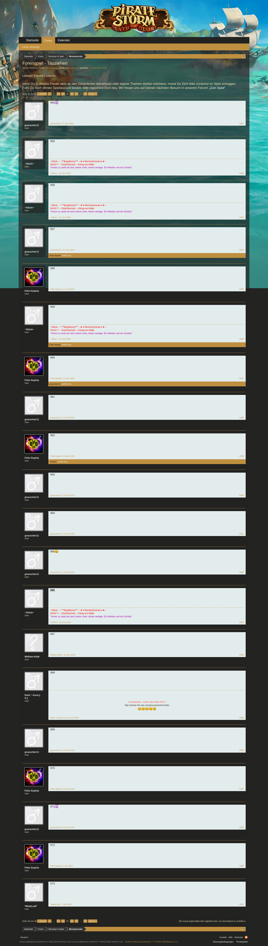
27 (76, 94)
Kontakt (223, 937)
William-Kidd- (32, 656)
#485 (241, 289)
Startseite (32, 40)
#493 (241, 622)
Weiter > (92, 94)
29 (85, 94)
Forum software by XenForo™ (97, 942)
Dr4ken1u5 (74, 68)
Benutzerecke (52, 68)
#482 (241, 173)
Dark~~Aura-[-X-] (33, 696)
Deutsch (24, 937)
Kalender (64, 40)
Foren (48, 40)
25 (67, 94)
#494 (241, 655)
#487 (241, 378)
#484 (241, 250)
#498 (241, 827)
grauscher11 (32, 125)
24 (63, 94)
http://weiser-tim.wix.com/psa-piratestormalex (147, 705)
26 (72, 94)
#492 (241, 572)
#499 (241, 866)
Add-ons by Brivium (151, 942)
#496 (241, 750)
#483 (241, 217)
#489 (241, 456)
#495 (241, 718)
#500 (241, 904)
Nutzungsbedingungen (223, 942)
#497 (241, 789)
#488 (241, 417)
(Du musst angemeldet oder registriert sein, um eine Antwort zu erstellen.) (212, 921)
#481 (241, 123)
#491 (241, 534)
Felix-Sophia (55, 255)
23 (58, 94)
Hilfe (231, 937)
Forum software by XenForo (45, 942)
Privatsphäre (242, 942)
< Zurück (42, 94)
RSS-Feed (246, 937)
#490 (241, 495)
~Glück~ (29, 163)
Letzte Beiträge (30, 47)
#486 (241, 339)
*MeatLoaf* (31, 906)
